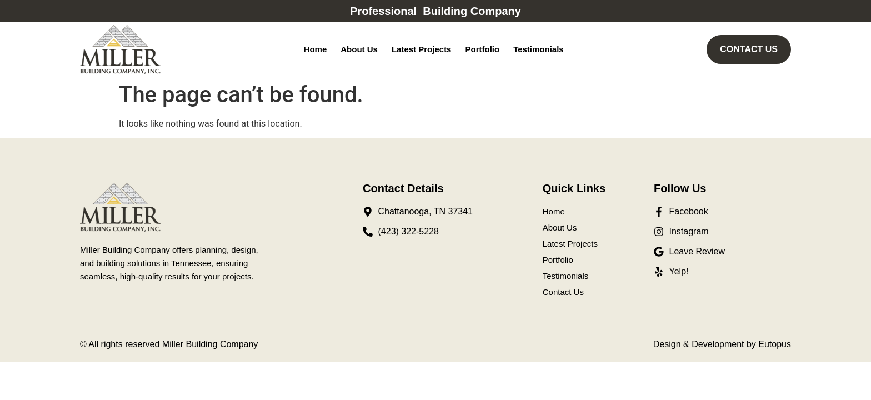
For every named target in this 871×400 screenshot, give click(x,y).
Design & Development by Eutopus (722, 344)
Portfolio (482, 49)
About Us (359, 49)
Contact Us (563, 292)
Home (315, 49)
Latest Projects (422, 49)
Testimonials (538, 49)
